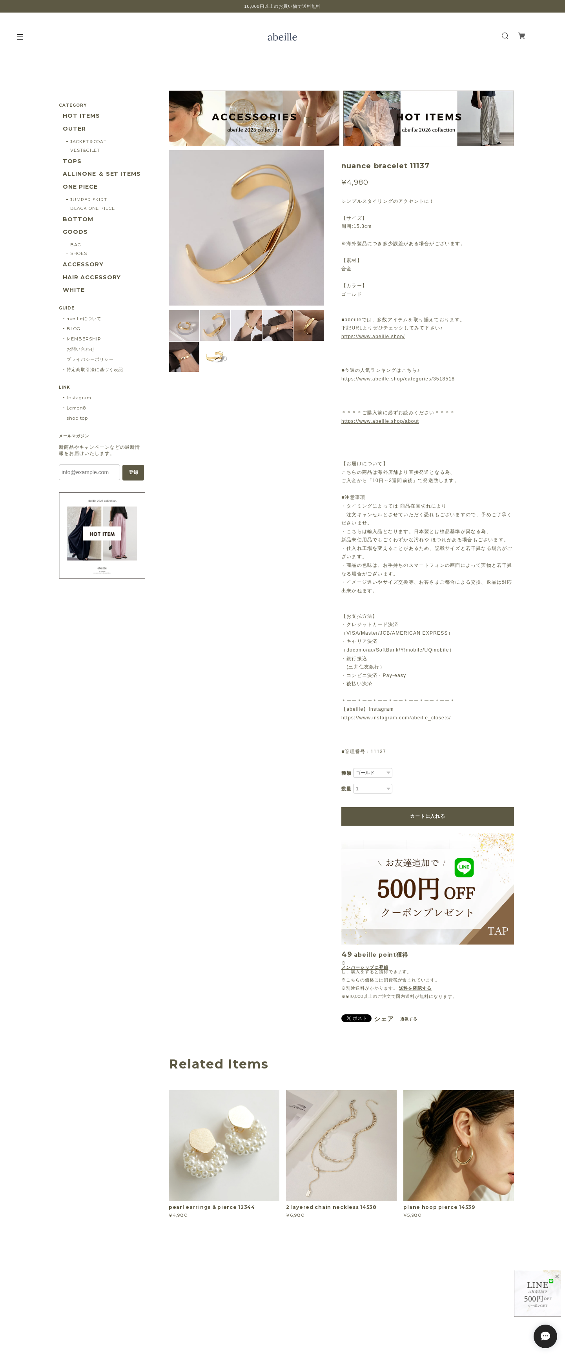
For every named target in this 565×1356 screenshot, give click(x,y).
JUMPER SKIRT (89, 199)
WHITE (74, 290)
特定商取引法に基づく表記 (95, 369)
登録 (133, 472)
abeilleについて (84, 318)
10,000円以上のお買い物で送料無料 (282, 6)
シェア (384, 1019)
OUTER (74, 129)
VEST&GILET (85, 150)
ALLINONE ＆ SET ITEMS (102, 174)
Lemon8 (76, 408)
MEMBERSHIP (84, 339)
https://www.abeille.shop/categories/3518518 (398, 379)
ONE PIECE (80, 187)
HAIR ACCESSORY (92, 277)
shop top (77, 418)
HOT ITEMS (81, 116)
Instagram (79, 397)
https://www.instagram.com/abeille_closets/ (396, 718)
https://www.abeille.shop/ (373, 336)
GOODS (75, 232)
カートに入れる (427, 816)
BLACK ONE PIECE (92, 208)
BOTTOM (78, 219)
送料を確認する (415, 988)
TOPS (72, 161)
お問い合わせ (81, 349)
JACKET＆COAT (88, 141)
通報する (408, 1018)
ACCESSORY (83, 264)
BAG (75, 245)
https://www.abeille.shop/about (380, 421)
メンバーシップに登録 (364, 967)
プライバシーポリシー (90, 359)
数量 (346, 789)
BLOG (73, 328)
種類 (346, 773)
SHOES (78, 253)
